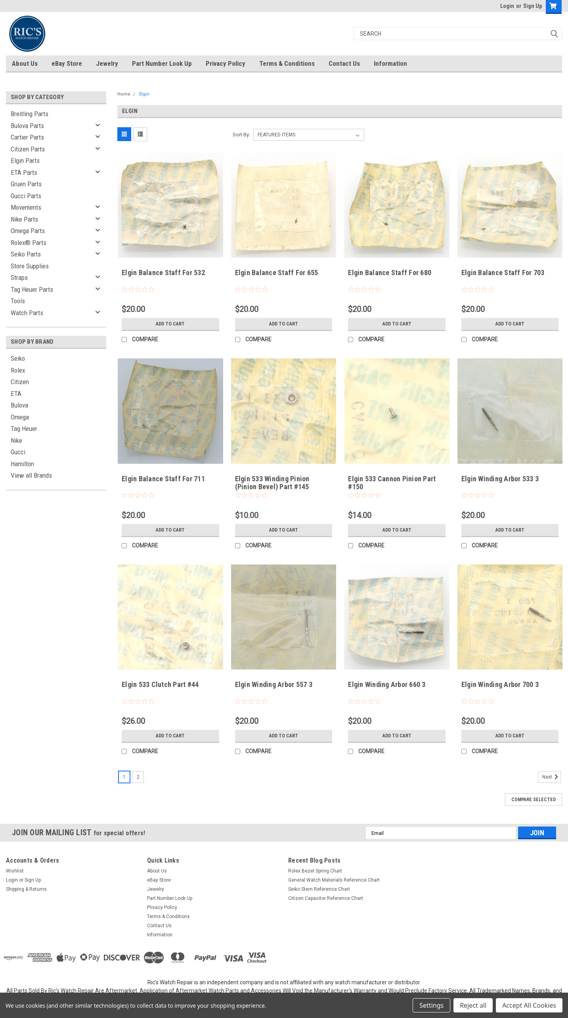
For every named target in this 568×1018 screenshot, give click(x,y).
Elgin (144, 94)
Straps (19, 277)
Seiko (18, 358)
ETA (16, 394)
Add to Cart (170, 324)
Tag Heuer (24, 428)
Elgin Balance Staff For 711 (163, 479)
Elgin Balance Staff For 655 (276, 272)
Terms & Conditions (287, 63)
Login (507, 6)
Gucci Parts (26, 196)
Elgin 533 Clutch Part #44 (160, 684)
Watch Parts (27, 313)
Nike (16, 440)
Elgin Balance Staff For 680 (389, 272)
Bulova (19, 405)
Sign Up (532, 6)
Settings (431, 1005)
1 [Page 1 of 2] (124, 777)
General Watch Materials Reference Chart (334, 880)
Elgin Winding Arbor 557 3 (273, 684)
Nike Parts (24, 219)
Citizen (20, 382)
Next (551, 777)
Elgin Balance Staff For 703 (503, 272)
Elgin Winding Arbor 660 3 (386, 684)
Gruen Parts (26, 184)
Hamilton (22, 464)
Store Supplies (30, 266)
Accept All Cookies (529, 1005)
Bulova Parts (27, 126)
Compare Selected (533, 799)
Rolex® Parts (28, 243)
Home (123, 94)
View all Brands (31, 475)
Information (390, 63)
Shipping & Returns (26, 889)
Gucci (18, 452)
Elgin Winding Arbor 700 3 (500, 684)
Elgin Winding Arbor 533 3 (500, 479)
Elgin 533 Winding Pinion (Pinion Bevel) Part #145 (272, 483)
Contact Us (344, 63)
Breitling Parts (29, 114)
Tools (18, 301)
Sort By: (241, 135)
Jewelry (107, 63)
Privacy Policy (225, 63)
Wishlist (15, 871)
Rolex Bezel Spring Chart (315, 871)
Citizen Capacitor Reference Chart (325, 898)
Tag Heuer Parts (32, 289)
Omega (20, 417)
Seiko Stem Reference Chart (319, 889)
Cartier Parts (27, 137)
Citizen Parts (28, 149)
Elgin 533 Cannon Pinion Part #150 (392, 483)
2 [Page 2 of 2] (138, 777)
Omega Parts (28, 231)
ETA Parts (24, 172)
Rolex (18, 370)
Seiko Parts (26, 254)
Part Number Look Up (162, 63)
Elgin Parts (25, 161)
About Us (25, 63)
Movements (26, 207)
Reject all (473, 1005)
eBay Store (67, 63)
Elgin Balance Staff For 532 (163, 272)
